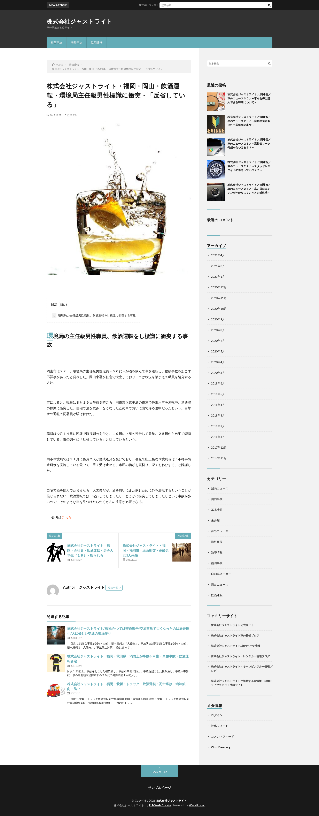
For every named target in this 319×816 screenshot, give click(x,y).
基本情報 (217, 509)
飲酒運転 (96, 42)
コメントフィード (222, 736)
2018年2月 (218, 426)
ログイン (217, 715)
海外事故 (76, 42)
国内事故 (217, 499)
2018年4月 (218, 404)
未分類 (215, 520)
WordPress (197, 805)
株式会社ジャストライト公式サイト (232, 625)
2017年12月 (219, 447)
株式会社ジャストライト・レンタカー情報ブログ (240, 656)
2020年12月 (219, 287)
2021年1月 (218, 276)
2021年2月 (218, 266)
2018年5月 (218, 394)
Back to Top (159, 771)
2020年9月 (218, 319)
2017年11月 (219, 458)
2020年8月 (218, 330)
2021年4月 (218, 255)
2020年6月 (218, 340)
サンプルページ (159, 788)
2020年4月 (218, 362)
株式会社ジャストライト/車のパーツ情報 (235, 645)
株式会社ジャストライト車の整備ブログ (235, 635)
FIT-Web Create (160, 805)
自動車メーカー (221, 573)
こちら (66, 517)
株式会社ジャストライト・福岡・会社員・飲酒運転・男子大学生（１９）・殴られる (90, 550)
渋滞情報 (217, 552)
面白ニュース (219, 584)
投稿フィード (219, 725)
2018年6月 (218, 383)
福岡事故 (56, 42)
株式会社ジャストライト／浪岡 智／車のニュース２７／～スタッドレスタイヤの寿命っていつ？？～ (249, 166)
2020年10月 (219, 308)
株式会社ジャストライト (79, 21)
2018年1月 (218, 436)
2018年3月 (218, 415)
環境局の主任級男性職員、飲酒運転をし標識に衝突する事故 (94, 315)
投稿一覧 (113, 587)
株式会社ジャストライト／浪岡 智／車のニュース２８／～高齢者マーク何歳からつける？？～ (249, 143)
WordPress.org (221, 747)
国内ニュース (219, 488)
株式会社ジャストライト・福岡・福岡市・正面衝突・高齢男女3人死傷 (146, 550)
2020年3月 (218, 372)
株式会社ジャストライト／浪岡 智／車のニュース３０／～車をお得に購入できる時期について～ (249, 98)
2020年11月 (219, 298)
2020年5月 (218, 351)
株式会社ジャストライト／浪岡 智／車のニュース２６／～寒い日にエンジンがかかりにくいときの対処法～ (251, 188)
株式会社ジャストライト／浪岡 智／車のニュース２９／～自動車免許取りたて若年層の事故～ (249, 121)
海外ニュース (219, 531)
